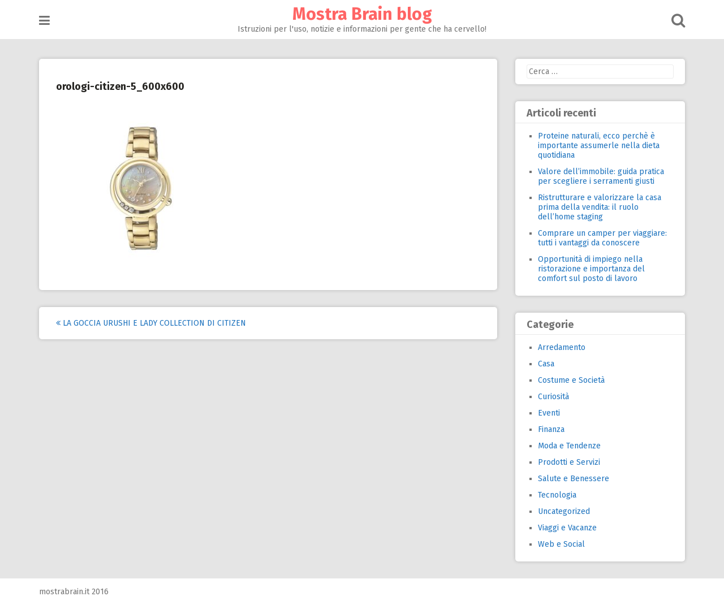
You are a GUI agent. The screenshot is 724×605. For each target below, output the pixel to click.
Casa (546, 364)
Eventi (549, 413)
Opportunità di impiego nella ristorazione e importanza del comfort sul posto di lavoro (591, 268)
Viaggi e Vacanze (567, 528)
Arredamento (561, 347)
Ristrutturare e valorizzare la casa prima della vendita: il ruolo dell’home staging (599, 207)
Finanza (551, 429)
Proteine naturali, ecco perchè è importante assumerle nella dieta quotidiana (599, 145)
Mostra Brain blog (362, 14)
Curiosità (553, 396)
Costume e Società (571, 380)
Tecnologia (557, 495)
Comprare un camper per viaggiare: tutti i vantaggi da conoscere (602, 238)
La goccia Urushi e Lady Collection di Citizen (151, 323)
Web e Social (561, 544)
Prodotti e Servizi (569, 462)
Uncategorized (564, 511)
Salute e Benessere (573, 478)
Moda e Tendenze (569, 446)
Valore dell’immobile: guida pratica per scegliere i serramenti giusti (601, 176)
